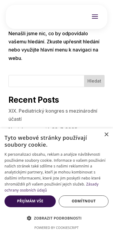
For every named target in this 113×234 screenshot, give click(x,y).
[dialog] (56, 181)
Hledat (94, 80)
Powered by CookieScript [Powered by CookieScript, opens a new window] (56, 227)
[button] (56, 218)
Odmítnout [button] (84, 201)
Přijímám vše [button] (30, 201)
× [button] (106, 135)
